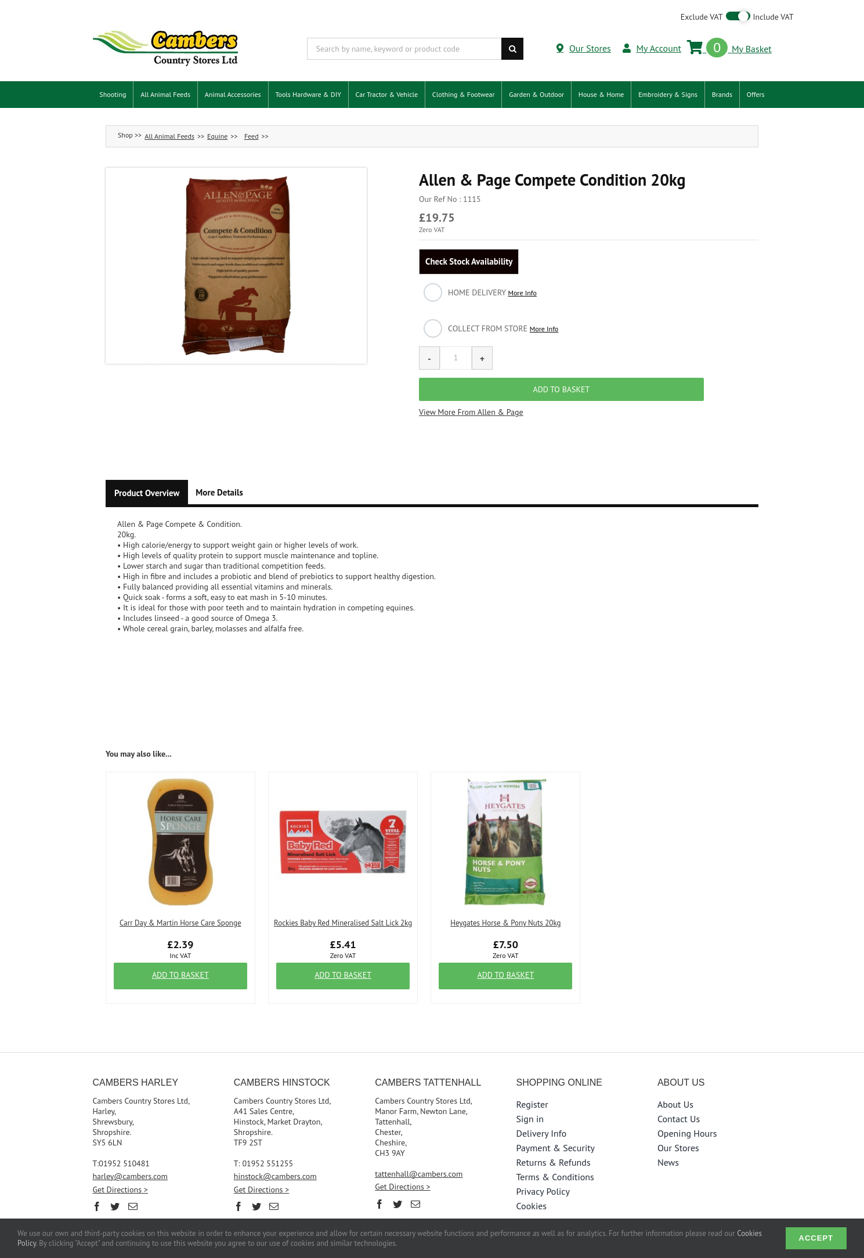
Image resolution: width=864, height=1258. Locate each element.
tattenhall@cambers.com (418, 1142)
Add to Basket (180, 943)
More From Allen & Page (480, 380)
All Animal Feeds (169, 136)
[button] (236, 266)
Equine (217, 136)
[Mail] (133, 1174)
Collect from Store (503, 328)
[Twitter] (115, 1174)
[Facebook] (97, 1174)
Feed (251, 136)
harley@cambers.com (130, 1144)
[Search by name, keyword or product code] (404, 49)
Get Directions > (119, 1157)
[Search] (512, 49)
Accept (816, 1238)
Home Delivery (492, 292)
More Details (219, 460)
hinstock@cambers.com (275, 1144)
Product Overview (146, 461)
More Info (522, 292)
